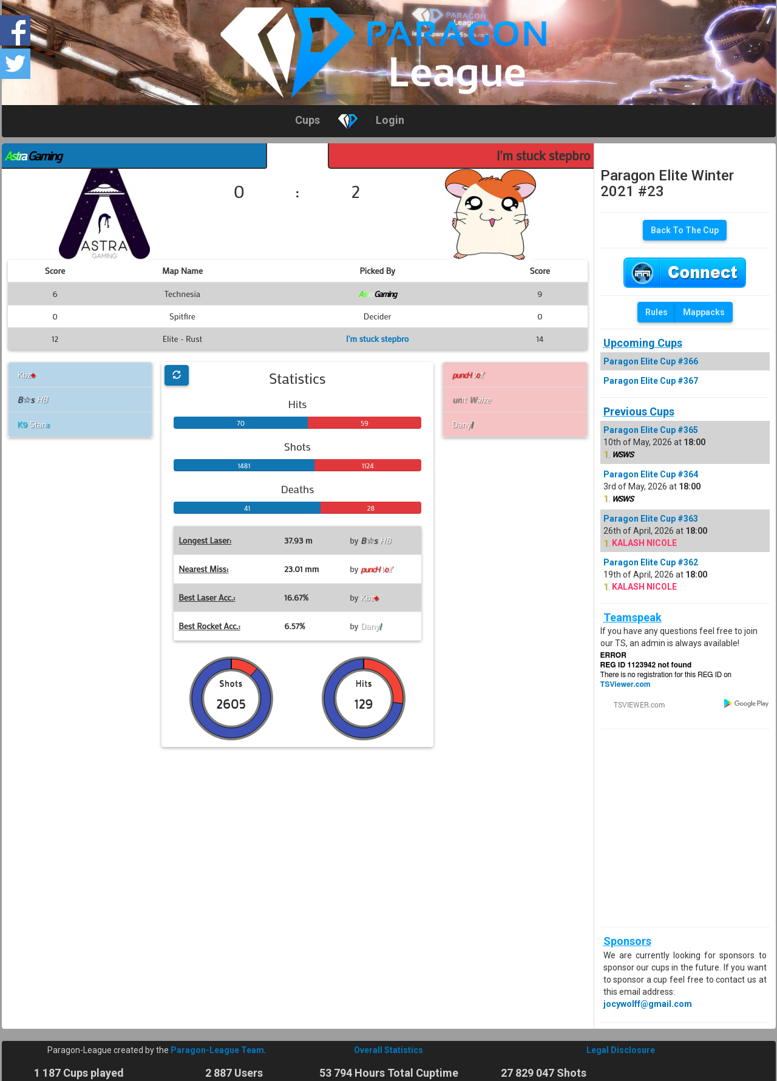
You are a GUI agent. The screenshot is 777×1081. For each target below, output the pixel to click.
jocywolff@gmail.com (647, 1004)
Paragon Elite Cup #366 (650, 361)
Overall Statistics (388, 1050)
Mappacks (704, 312)
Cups (307, 120)
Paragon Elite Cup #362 (650, 562)
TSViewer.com (625, 684)
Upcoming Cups (642, 342)
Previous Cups (638, 411)
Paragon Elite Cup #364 (650, 474)
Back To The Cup (685, 230)
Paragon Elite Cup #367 (650, 381)
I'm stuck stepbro (544, 155)
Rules (656, 312)
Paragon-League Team (217, 1050)
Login (390, 120)
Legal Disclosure (620, 1050)
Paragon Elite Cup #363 (650, 518)
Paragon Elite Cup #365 (650, 430)
